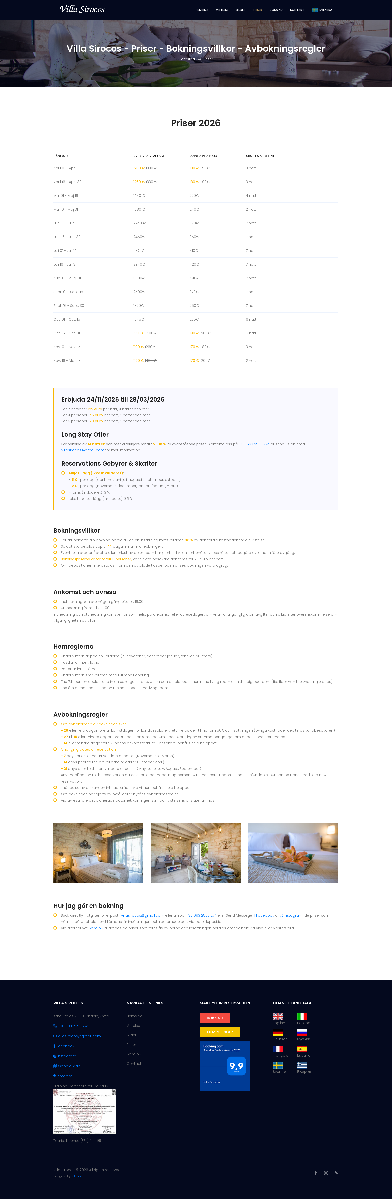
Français (280, 1052)
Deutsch (280, 1035)
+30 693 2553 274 (254, 444)
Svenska (280, 1068)
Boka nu (276, 10)
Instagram (291, 915)
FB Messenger (220, 1032)
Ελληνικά (304, 1068)
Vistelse (222, 10)
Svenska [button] (322, 10)
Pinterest (63, 1076)
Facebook (263, 915)
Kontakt (297, 10)
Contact (134, 1063)
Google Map (67, 1066)
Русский (303, 1035)
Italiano (303, 1019)
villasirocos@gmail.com (83, 450)
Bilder (241, 10)
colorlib (76, 1176)
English (279, 1019)
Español (304, 1052)
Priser (257, 10)
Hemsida (202, 10)
